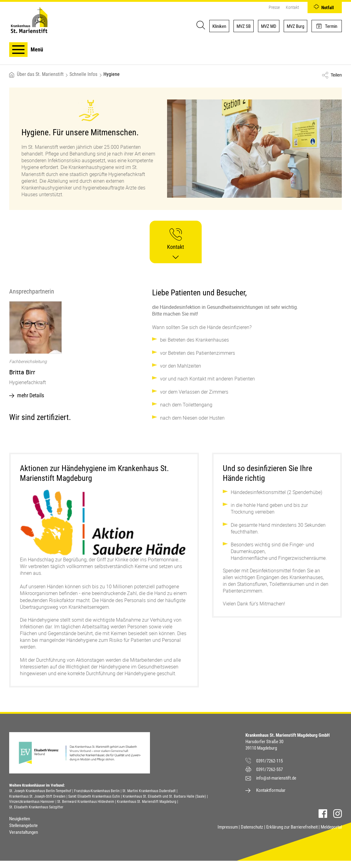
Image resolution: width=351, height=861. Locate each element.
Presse (274, 7)
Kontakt (292, 7)
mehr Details (30, 395)
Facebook (323, 813)
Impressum (228, 827)
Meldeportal (331, 827)
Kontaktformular (271, 790)
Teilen (336, 75)
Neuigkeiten (19, 819)
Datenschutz (252, 827)
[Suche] (200, 26)
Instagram (337, 813)
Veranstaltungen (23, 832)
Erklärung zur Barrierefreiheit (292, 827)
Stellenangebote (23, 825)
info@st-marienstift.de (276, 778)
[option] (74, 351)
